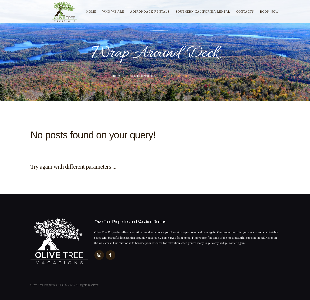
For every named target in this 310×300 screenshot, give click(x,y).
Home (118, 76)
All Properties (143, 76)
